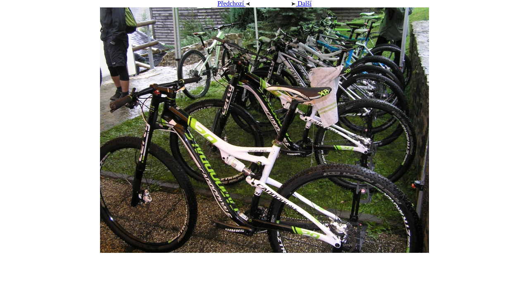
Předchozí (243, 3)
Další (292, 3)
